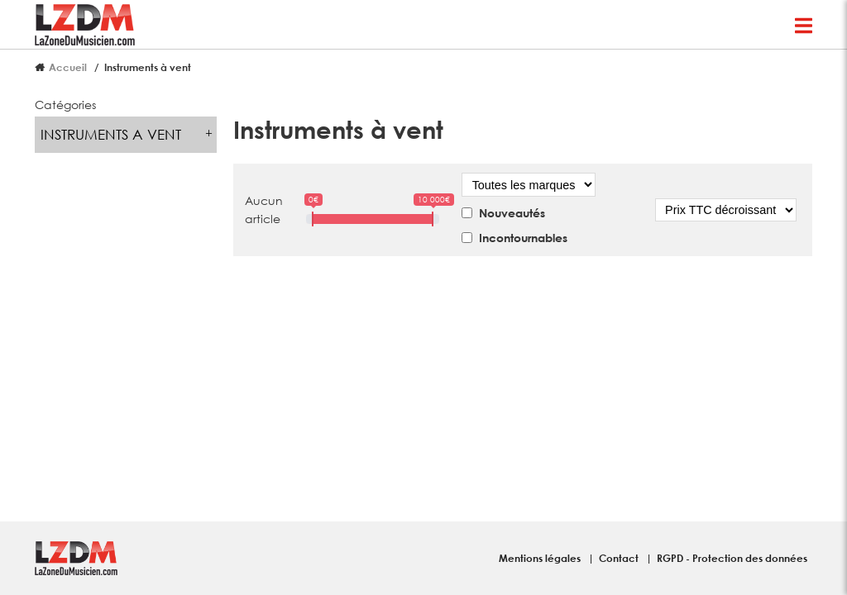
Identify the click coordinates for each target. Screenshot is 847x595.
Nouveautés (512, 213)
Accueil (68, 67)
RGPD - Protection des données (732, 557)
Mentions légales (541, 557)
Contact (620, 557)
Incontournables (523, 238)
